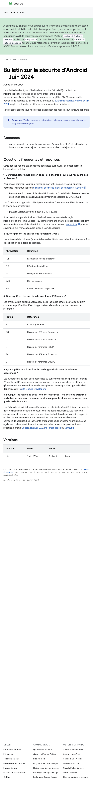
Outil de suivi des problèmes (75, 777)
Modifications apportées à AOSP (61, 46)
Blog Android (39, 758)
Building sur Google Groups (45, 772)
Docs (14, 59)
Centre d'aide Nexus (72, 758)
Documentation (13, 12)
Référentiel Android (12, 749)
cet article (71, 224)
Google (25, 427)
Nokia (58, 427)
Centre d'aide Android (73, 749)
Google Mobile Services (73, 768)
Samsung (69, 427)
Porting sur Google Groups (45, 777)
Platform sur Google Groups (46, 768)
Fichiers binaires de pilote (14, 772)
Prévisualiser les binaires (14, 763)
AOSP (5, 59)
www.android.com (71, 763)
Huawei (34, 427)
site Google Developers (33, 389)
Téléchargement (10, 758)
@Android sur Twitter (42, 749)
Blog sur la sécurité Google (45, 763)
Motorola (49, 427)
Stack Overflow (70, 772)
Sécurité (23, 59)
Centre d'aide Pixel (71, 754)
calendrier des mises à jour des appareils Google (58, 187)
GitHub (6, 777)
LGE (41, 427)
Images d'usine (10, 768)
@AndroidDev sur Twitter (44, 754)
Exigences (8, 754)
